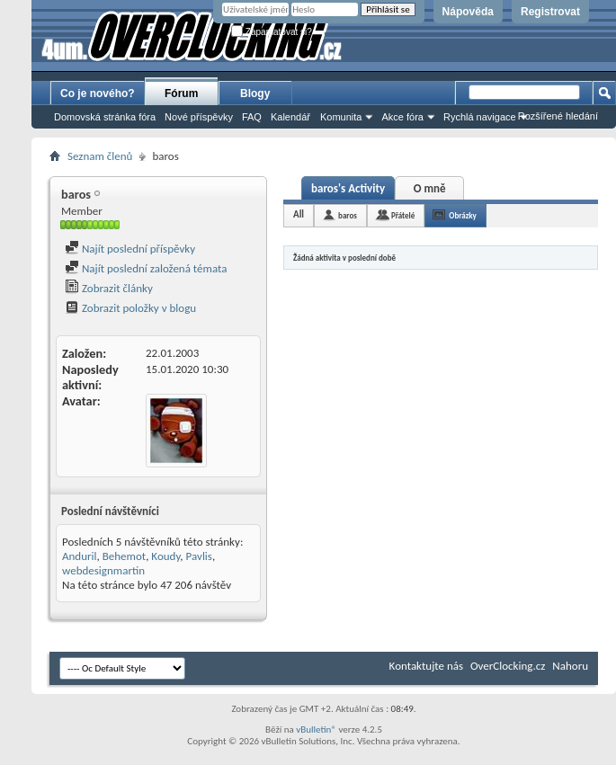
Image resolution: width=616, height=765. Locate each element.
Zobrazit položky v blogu (130, 308)
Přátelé (403, 215)
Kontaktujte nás (426, 665)
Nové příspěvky (199, 116)
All (298, 214)
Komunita (341, 116)
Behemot (124, 556)
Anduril (79, 556)
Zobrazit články (109, 288)
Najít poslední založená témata (146, 268)
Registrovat (550, 11)
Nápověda (468, 11)
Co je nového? (97, 93)
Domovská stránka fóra (105, 116)
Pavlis (199, 556)
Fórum (181, 93)
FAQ (252, 116)
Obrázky (463, 215)
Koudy (165, 556)
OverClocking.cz (507, 665)
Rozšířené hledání (558, 116)
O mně (430, 188)
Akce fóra (402, 116)
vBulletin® (316, 729)
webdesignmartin (103, 570)
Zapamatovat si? (271, 32)
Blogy (255, 93)
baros (347, 215)
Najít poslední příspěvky (130, 248)
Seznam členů (99, 156)
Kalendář (290, 116)
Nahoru (570, 665)
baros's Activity (348, 188)
